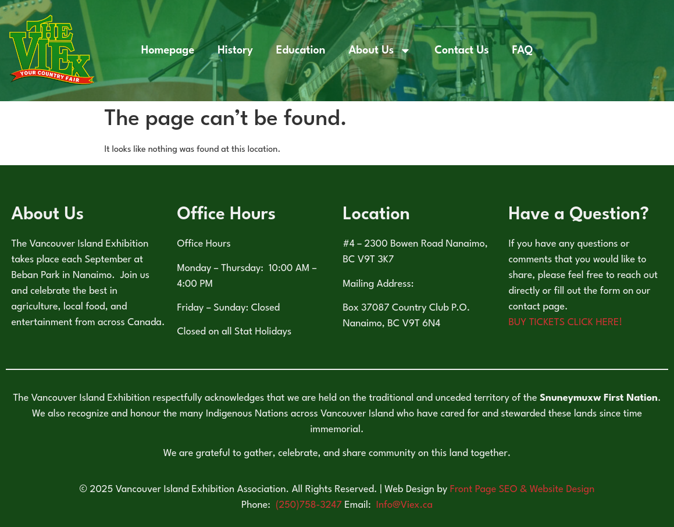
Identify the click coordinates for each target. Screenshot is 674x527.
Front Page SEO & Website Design (522, 489)
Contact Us (461, 50)
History (235, 50)
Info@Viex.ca (404, 505)
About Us (379, 50)
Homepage (167, 50)
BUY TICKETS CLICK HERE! (566, 322)
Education (301, 50)
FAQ (522, 50)
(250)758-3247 (310, 505)
